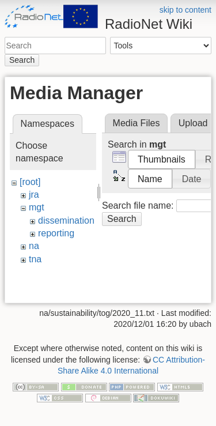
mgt (36, 207)
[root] (30, 182)
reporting (56, 233)
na (34, 246)
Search (22, 60)
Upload (193, 123)
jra (34, 194)
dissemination (66, 220)
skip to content (185, 9)
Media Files (136, 123)
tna (35, 259)
